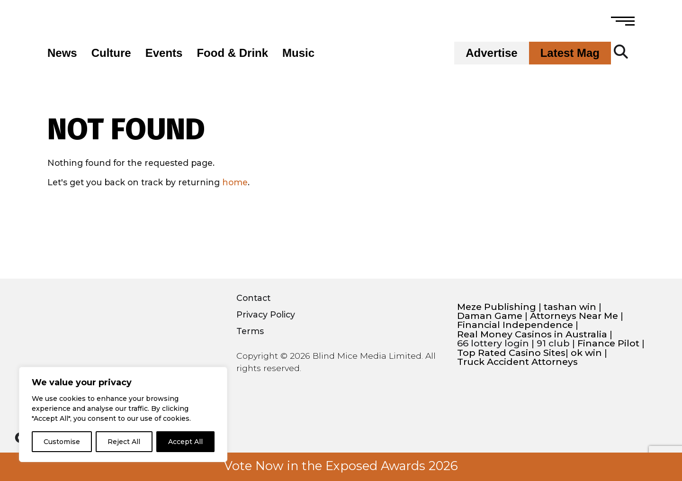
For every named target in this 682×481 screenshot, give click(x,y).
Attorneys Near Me (574, 315)
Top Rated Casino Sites (511, 352)
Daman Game (489, 315)
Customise (62, 441)
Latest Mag (570, 53)
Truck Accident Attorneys (517, 361)
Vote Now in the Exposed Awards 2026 (341, 466)
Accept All (185, 441)
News (62, 53)
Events (164, 53)
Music (298, 53)
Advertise (491, 53)
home (235, 182)
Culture (111, 53)
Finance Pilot (608, 343)
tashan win (570, 306)
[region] (123, 414)
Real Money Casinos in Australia (532, 334)
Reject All (124, 441)
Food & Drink (232, 53)
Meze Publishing (496, 306)
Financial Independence (515, 324)
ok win (586, 352)
